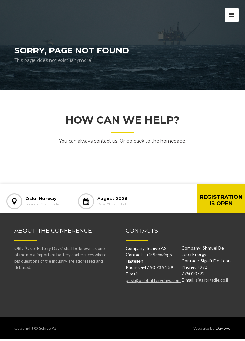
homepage (172, 141)
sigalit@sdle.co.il (212, 280)
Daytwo (223, 328)
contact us (105, 141)
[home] (32, 11)
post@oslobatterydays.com (153, 280)
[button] (232, 15)
